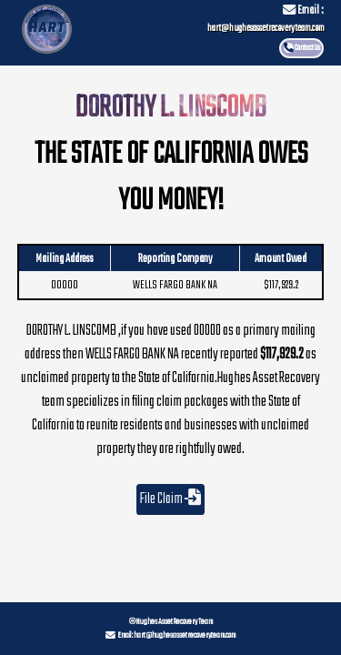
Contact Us (307, 48)
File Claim (170, 499)
